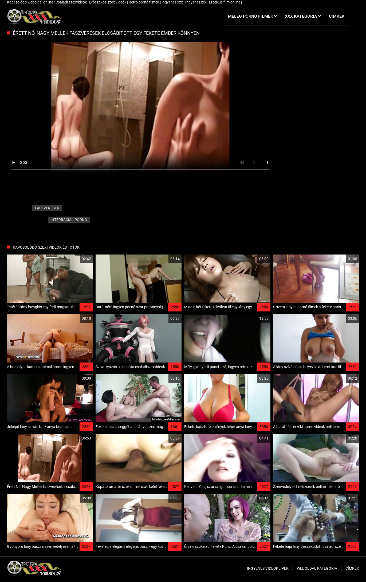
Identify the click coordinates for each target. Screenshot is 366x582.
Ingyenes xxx (173, 2)
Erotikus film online (225, 2)
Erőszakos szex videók (108, 2)
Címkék (352, 568)
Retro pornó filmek (144, 2)
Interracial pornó (68, 220)
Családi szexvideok (72, 2)
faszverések (47, 208)
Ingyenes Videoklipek (268, 568)
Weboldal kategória (317, 568)
